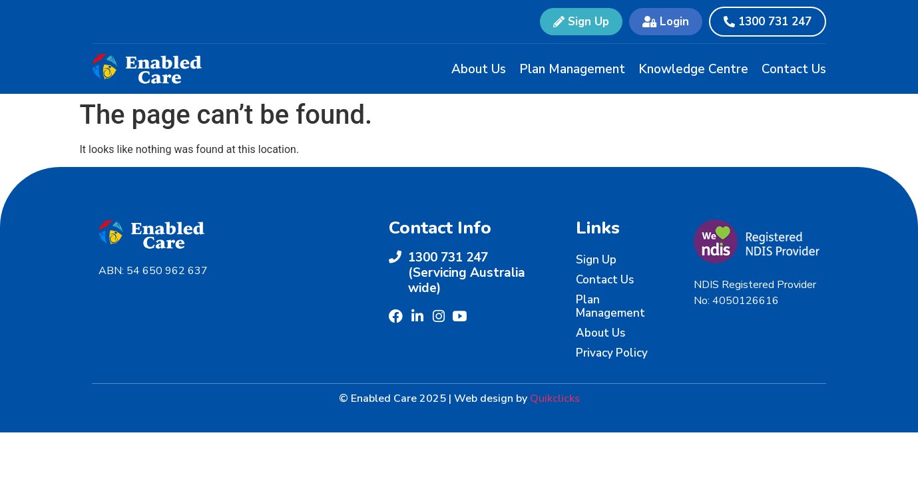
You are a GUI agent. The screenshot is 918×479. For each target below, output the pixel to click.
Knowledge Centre (693, 69)
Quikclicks (555, 398)
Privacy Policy (612, 353)
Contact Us (794, 69)
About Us (478, 69)
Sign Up (596, 259)
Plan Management (572, 69)
